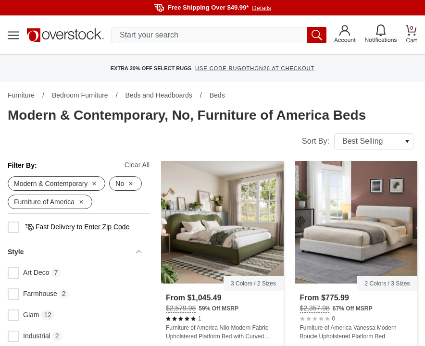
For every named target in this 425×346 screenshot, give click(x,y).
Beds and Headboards (158, 95)
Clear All (137, 165)
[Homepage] (65, 35)
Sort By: (357, 141)
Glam (23, 315)
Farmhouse (32, 294)
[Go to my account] (345, 35)
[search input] (219, 35)
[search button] (316, 35)
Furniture (21, 95)
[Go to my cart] (411, 35)
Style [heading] (75, 252)
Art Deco (28, 273)
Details (261, 8)
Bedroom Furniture (80, 95)
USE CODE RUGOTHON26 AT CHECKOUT (254, 68)
